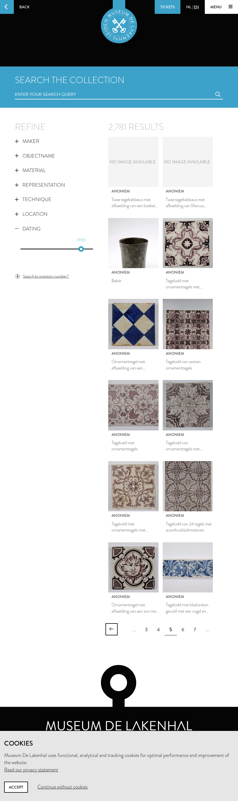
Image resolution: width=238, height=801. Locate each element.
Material (30, 170)
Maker (27, 141)
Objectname (35, 156)
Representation (40, 185)
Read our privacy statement (31, 769)
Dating (27, 228)
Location (31, 214)
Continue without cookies (62, 786)
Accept (16, 787)
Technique (33, 199)
